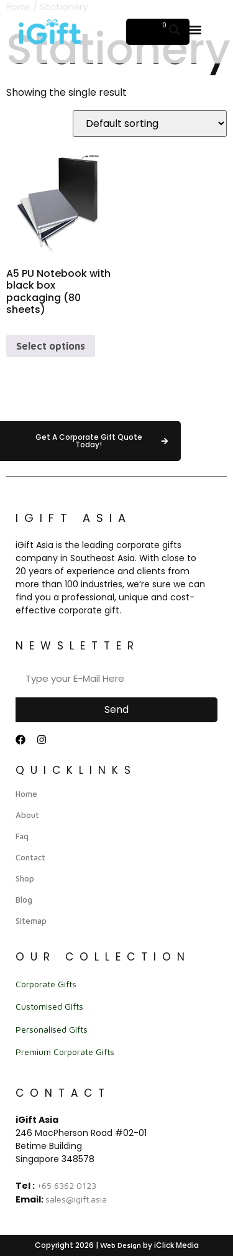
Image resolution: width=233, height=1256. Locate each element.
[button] (195, 29)
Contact (30, 857)
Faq (22, 836)
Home (26, 794)
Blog (24, 900)
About (27, 815)
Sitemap (31, 921)
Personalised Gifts (52, 1029)
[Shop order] (150, 123)
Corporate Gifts (46, 984)
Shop (25, 878)
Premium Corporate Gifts (65, 1051)
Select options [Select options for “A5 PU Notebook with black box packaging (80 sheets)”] (50, 345)
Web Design (120, 1245)
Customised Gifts (49, 1006)
